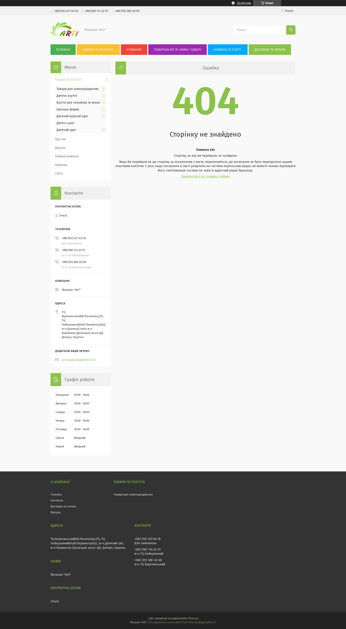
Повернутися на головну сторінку (205, 176)
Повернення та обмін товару (177, 50)
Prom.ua (193, 618)
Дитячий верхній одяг (72, 116)
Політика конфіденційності (199, 622)
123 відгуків (244, 3)
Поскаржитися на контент (164, 622)
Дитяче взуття (66, 96)
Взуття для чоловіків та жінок (78, 102)
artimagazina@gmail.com (78, 359)
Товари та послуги (97, 50)
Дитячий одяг (66, 130)
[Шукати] (290, 30)
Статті (59, 173)
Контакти (57, 500)
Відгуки (60, 148)
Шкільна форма (67, 109)
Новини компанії (67, 156)
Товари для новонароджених (77, 89)
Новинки (134, 50)
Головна (63, 50)
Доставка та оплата (270, 50)
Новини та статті (227, 50)
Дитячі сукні (65, 123)
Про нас (60, 139)
